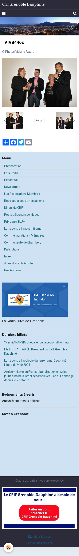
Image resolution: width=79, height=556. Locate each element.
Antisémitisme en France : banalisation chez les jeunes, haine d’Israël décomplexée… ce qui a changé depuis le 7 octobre (39, 376)
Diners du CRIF (13, 207)
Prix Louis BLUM (14, 221)
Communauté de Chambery (22, 242)
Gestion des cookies (39, 543)
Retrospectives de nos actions (24, 200)
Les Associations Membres (22, 193)
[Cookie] (8, 547)
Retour (39, 120)
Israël (7, 256)
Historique (11, 180)
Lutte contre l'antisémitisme (23, 228)
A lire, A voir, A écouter (19, 263)
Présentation (12, 166)
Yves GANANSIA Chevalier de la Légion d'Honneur (37, 342)
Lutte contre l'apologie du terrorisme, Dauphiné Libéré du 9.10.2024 (35, 362)
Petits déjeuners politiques (21, 214)
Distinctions (12, 249)
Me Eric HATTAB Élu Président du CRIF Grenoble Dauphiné (35, 351)
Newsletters (12, 186)
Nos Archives (12, 270)
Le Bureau (11, 173)
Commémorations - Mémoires (24, 235)
